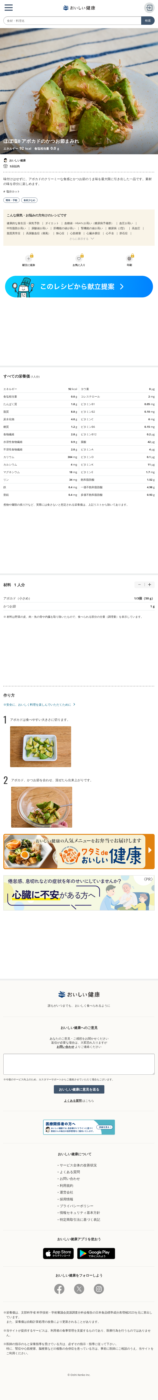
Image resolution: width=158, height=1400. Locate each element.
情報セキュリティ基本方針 (80, 1212)
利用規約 (66, 1185)
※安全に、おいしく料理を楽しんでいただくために (37, 705)
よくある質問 (73, 1101)
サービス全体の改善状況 (78, 1165)
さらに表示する (79, 239)
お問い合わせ (65, 1047)
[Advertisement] (79, 331)
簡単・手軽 (11, 200)
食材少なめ (29, 200)
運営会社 (66, 1192)
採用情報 (66, 1199)
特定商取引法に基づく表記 (80, 1219)
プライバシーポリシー (76, 1206)
